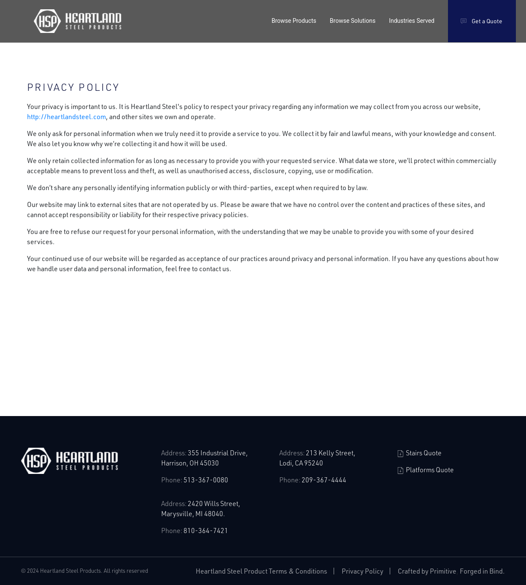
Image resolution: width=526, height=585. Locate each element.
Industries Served (411, 20)
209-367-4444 (324, 479)
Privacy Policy (362, 570)
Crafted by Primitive (427, 570)
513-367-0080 (205, 479)
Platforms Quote (425, 469)
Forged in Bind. (482, 570)
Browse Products (294, 20)
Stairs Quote (419, 452)
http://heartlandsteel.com (66, 116)
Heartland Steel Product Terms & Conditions (261, 570)
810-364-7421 (205, 530)
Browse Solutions (352, 20)
